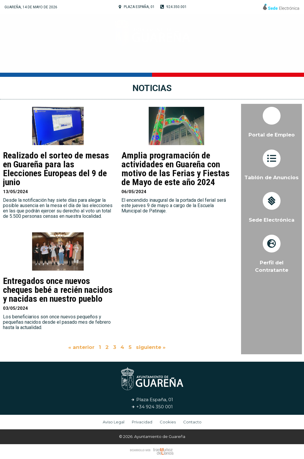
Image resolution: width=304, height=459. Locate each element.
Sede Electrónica (271, 220)
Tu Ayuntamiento (89, 63)
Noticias (230, 64)
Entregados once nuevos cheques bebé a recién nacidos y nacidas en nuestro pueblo (58, 290)
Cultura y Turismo (150, 63)
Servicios (198, 64)
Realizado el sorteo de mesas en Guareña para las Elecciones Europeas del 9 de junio (56, 168)
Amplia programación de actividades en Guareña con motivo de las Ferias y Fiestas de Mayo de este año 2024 (175, 168)
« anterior (81, 347)
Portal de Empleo (271, 135)
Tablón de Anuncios (271, 177)
